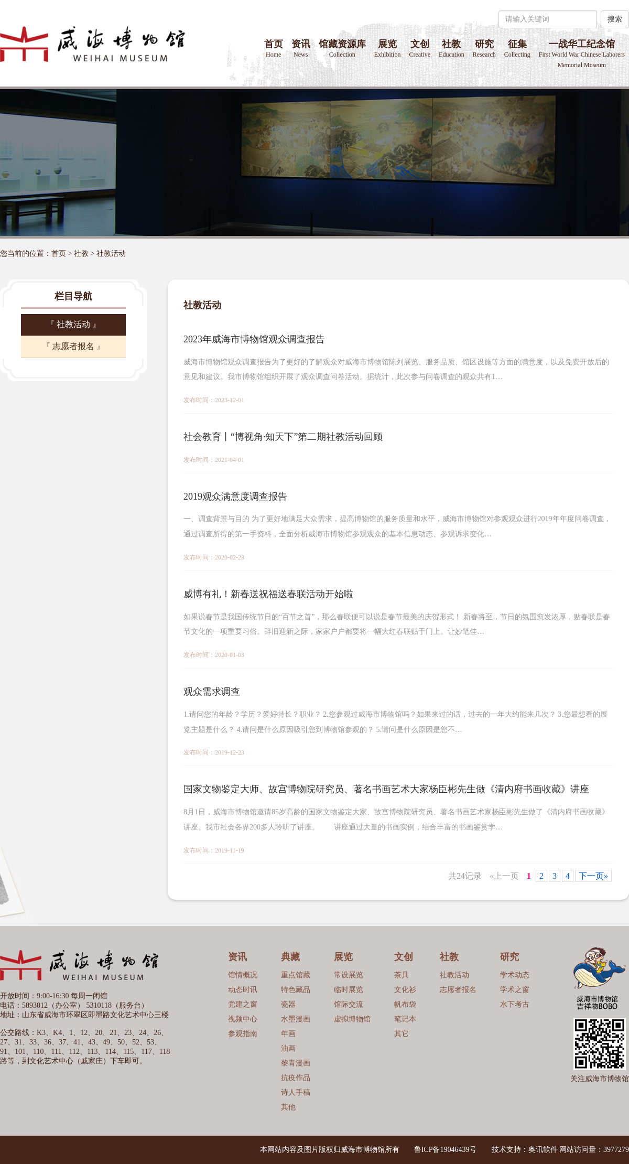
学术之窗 (514, 990)
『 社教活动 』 (73, 324)
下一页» (593, 875)
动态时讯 (242, 990)
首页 (273, 48)
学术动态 (514, 975)
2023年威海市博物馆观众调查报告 (254, 339)
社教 (81, 253)
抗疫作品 (295, 1078)
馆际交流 (348, 1004)
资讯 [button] (300, 48)
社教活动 (111, 253)
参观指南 (242, 1034)
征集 (517, 48)
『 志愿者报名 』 (73, 346)
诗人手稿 (295, 1092)
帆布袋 (405, 1004)
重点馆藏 (295, 975)
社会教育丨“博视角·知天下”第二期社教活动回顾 (283, 437)
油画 (288, 1048)
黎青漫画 (295, 1063)
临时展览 (348, 990)
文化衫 (405, 990)
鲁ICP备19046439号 (445, 1150)
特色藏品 (295, 990)
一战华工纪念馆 (582, 54)
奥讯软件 (543, 1150)
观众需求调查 (211, 691)
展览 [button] (387, 48)
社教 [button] (451, 48)
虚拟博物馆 (352, 1019)
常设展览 (348, 975)
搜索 (615, 19)
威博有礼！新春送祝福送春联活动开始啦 (268, 594)
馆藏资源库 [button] (342, 48)
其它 (401, 1034)
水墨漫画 (295, 1019)
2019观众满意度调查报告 (235, 496)
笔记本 (405, 1019)
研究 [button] (484, 48)
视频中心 (242, 1019)
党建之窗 (242, 1004)
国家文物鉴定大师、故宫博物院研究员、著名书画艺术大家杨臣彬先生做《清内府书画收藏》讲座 (386, 789)
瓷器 (288, 1004)
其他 (288, 1107)
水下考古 (514, 1004)
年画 (288, 1034)
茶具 (401, 975)
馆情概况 (242, 975)
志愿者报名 (458, 990)
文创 (419, 48)
